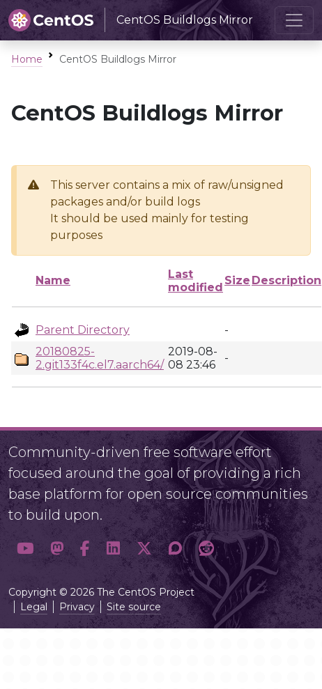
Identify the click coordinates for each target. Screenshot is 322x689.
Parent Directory (83, 329)
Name (53, 280)
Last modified (195, 281)
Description (286, 280)
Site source (134, 607)
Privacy (77, 607)
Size (237, 280)
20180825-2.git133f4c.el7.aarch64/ (100, 358)
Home (27, 59)
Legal (33, 607)
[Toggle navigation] (294, 20)
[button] (25, 548)
